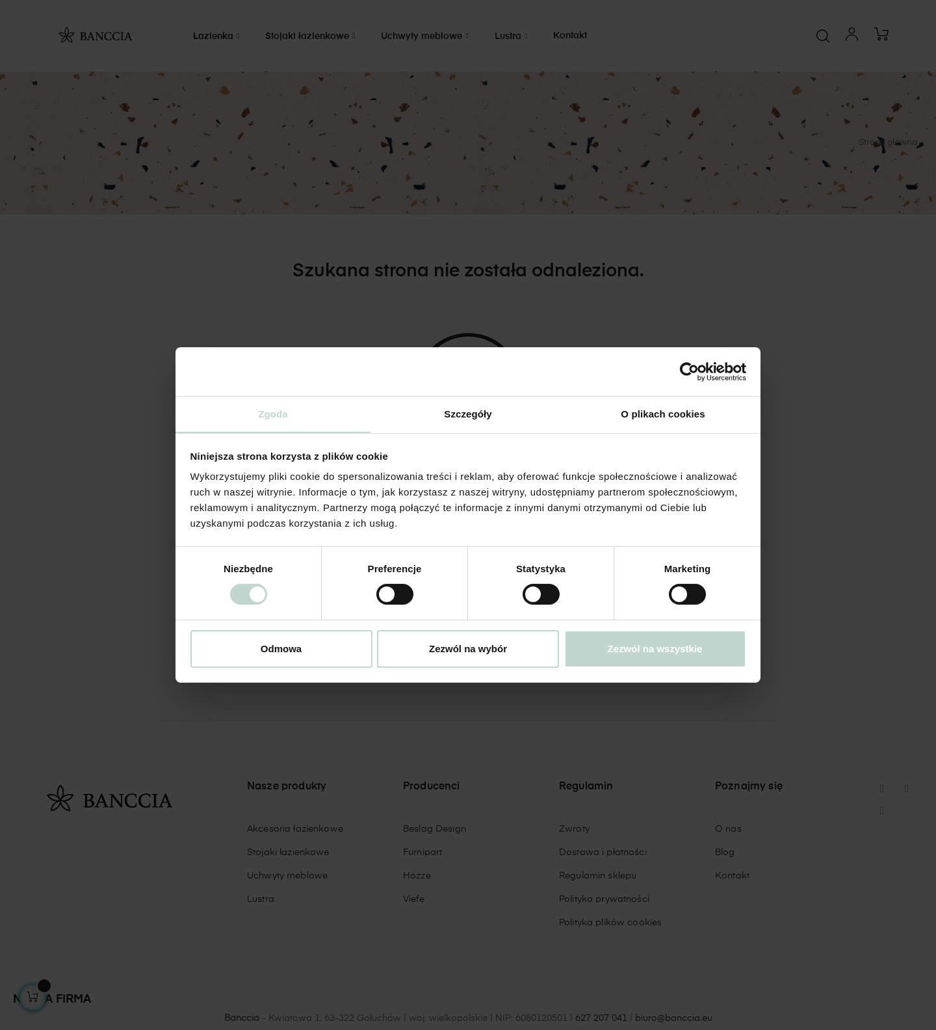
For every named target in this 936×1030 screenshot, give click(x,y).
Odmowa (281, 648)
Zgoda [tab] (273, 413)
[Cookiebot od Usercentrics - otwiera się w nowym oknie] (689, 371)
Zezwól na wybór (468, 648)
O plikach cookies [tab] (663, 413)
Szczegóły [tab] (467, 413)
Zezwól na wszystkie (655, 648)
